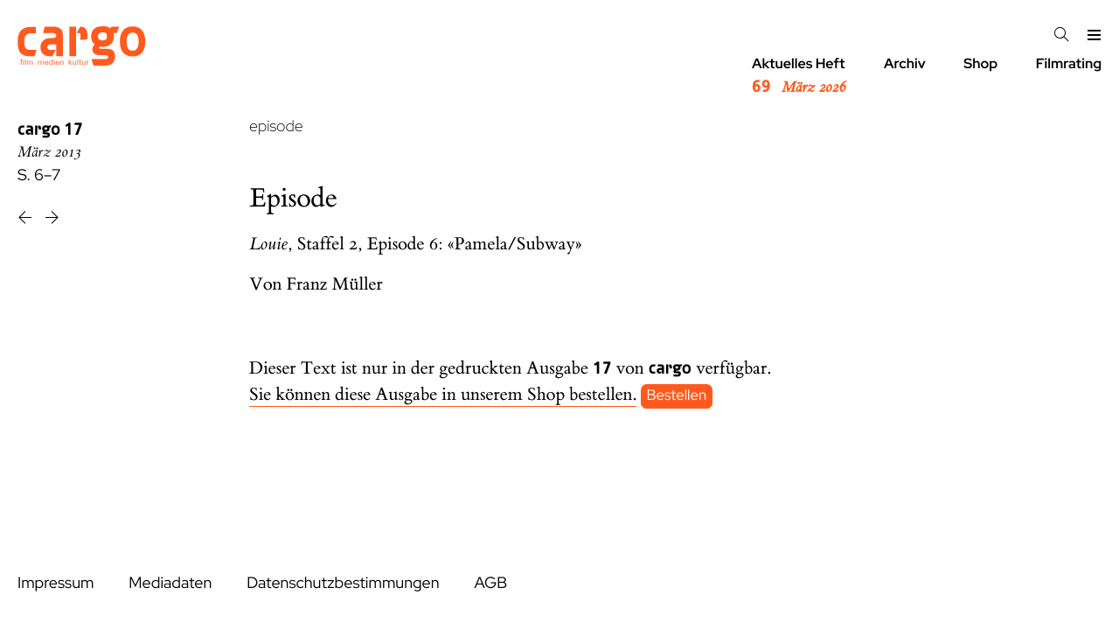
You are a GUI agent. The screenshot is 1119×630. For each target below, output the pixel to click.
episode (276, 126)
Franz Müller (335, 285)
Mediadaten (170, 583)
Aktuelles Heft (798, 76)
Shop (980, 63)
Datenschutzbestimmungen (343, 583)
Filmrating (1069, 63)
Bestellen (677, 395)
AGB (490, 583)
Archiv (905, 63)
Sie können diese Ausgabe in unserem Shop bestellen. (442, 395)
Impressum (55, 583)
